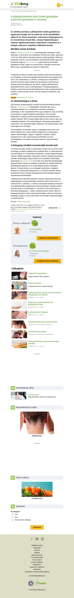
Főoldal (13, 11)
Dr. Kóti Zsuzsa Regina (39, 251)
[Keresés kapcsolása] (59, 5)
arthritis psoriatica (32, 62)
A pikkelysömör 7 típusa (25, 97)
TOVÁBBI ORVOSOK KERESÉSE (47, 261)
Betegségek (19, 11)
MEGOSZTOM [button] (54, 208)
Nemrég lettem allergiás (23, 520)
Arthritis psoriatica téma (22, 209)
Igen (16, 517)
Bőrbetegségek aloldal (30, 11)
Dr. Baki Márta (36, 229)
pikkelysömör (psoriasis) (25, 52)
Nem (16, 514)
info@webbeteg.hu (39, 576)
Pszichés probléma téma (18, 211)
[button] (32, 540)
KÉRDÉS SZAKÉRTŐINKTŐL (48, 238)
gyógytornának (27, 161)
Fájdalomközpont (23, 201)
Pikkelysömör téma (35, 209)
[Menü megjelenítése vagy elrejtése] (62, 5)
